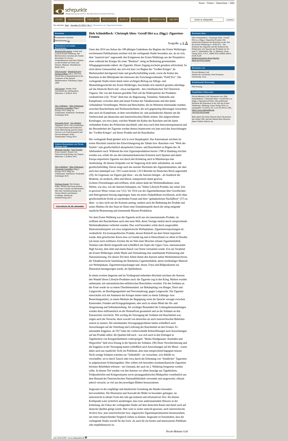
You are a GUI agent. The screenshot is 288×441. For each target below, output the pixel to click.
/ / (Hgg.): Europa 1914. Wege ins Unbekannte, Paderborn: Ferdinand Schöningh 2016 (69, 110)
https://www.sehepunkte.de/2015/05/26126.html (203, 111)
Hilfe (232, 3)
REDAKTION (110, 19)
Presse (202, 3)
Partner (210, 3)
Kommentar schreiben (64, 37)
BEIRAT (124, 19)
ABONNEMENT (76, 19)
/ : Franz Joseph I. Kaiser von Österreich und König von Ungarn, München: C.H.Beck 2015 (69, 153)
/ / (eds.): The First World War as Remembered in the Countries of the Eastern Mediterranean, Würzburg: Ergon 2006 (69, 77)
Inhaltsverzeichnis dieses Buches (205, 58)
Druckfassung (62, 40)
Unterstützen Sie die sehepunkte (70, 206)
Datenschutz (221, 3)
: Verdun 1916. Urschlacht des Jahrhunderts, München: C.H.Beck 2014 (67, 90)
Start (67, 25)
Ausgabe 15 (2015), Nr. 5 (81, 25)
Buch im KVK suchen (201, 60)
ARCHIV (173, 19)
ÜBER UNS (93, 19)
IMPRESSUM (158, 19)
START (59, 19)
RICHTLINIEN (140, 19)
